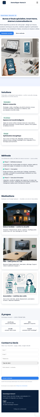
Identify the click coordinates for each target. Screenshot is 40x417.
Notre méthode (20, 33)
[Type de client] (20, 363)
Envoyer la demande (7, 378)
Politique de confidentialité (21, 385)
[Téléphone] (20, 358)
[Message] (20, 371)
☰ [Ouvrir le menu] (37, 3)
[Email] (20, 354)
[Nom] (20, 350)
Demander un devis (6, 33)
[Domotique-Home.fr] (14, 2)
